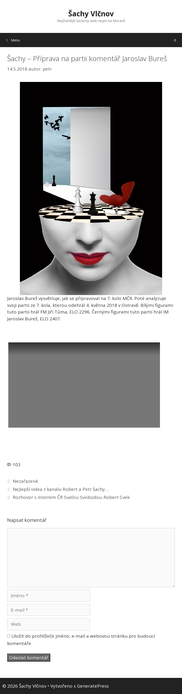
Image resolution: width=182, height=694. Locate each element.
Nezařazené (25, 481)
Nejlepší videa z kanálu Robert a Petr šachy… (61, 489)
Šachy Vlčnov (91, 13)
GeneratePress (93, 686)
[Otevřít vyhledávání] (175, 40)
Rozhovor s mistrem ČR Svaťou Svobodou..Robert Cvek (71, 497)
